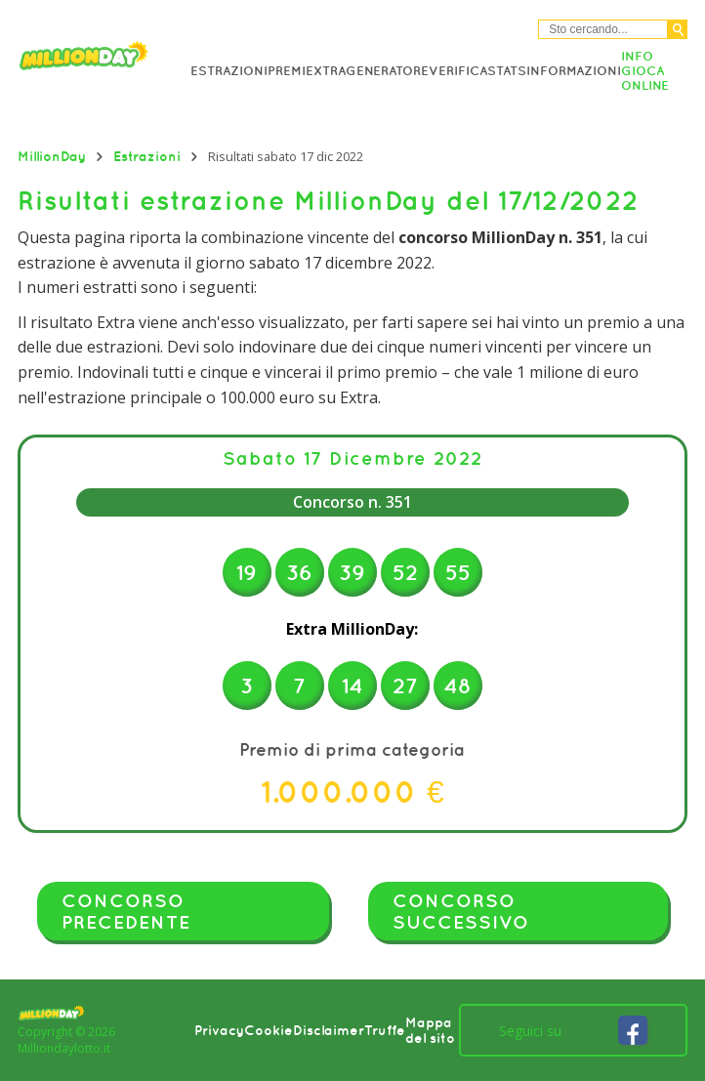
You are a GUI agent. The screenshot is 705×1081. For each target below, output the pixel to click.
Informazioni (573, 70)
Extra (326, 70)
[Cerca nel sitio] (603, 29)
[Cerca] (677, 29)
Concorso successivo (461, 911)
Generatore (387, 70)
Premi (287, 70)
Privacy (219, 1030)
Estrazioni (229, 70)
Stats (506, 70)
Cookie (268, 1030)
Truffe (384, 1030)
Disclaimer (328, 1030)
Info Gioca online (645, 71)
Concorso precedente (126, 911)
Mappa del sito (430, 1030)
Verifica (458, 70)
